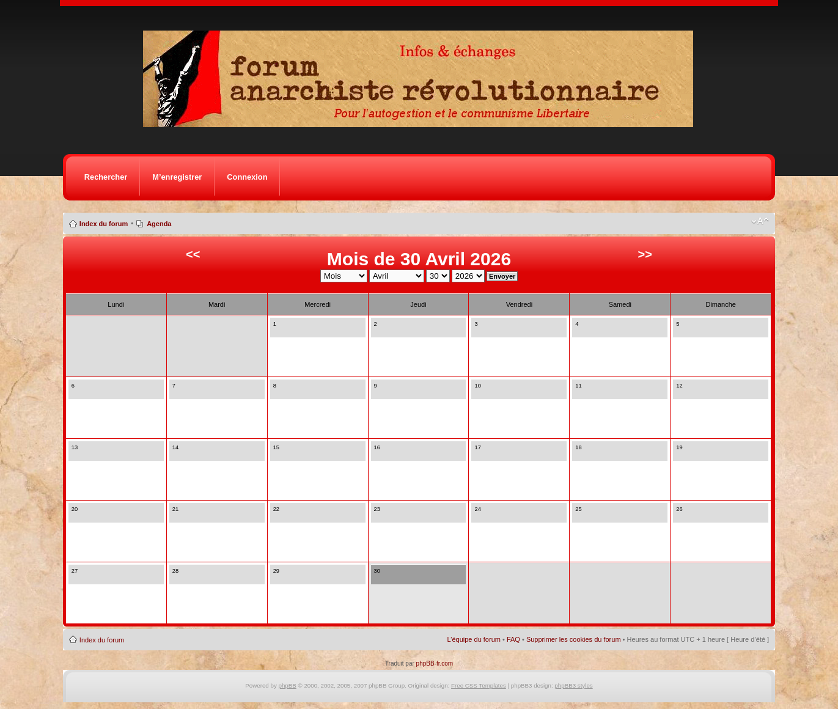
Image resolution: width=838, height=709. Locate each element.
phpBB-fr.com (435, 663)
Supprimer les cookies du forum (573, 639)
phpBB (287, 685)
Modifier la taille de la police (760, 221)
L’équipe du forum (473, 639)
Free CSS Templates (478, 685)
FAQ (513, 639)
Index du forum (103, 223)
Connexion (247, 177)
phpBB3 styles (573, 685)
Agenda (159, 223)
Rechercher (105, 177)
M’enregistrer (177, 177)
